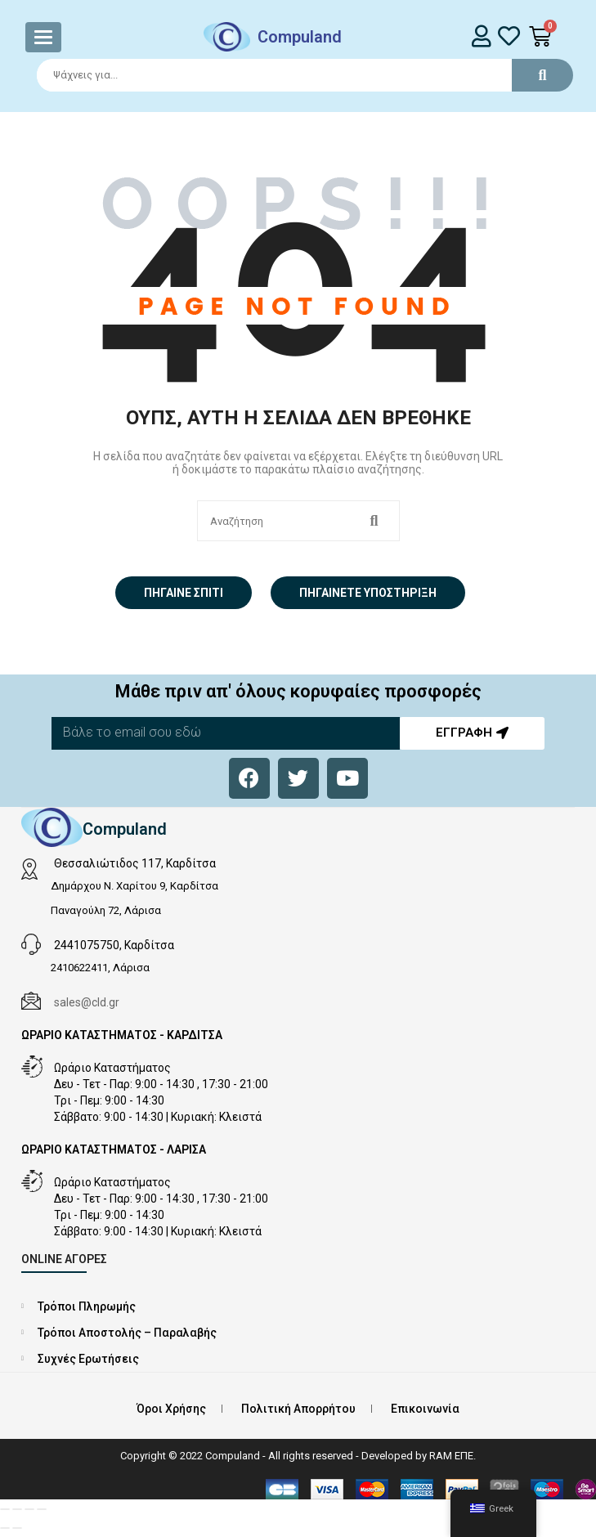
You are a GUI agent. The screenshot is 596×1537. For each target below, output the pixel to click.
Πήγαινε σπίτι (183, 592)
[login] (481, 36)
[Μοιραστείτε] (29, 1509)
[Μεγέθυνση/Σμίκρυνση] (5, 1509)
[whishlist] (509, 36)
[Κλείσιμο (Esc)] (42, 1509)
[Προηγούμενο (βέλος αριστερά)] (5, 1528)
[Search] (297, 75)
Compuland (300, 37)
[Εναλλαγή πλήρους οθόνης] (17, 1509)
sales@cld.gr (86, 1002)
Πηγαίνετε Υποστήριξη (368, 592)
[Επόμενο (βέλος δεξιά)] (17, 1528)
